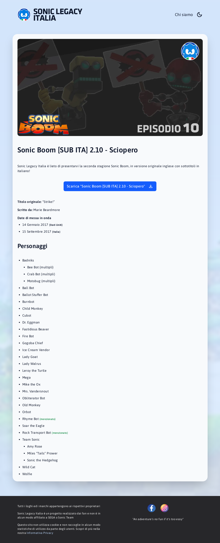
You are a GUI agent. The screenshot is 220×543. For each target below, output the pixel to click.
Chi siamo (184, 14)
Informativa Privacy (40, 532)
